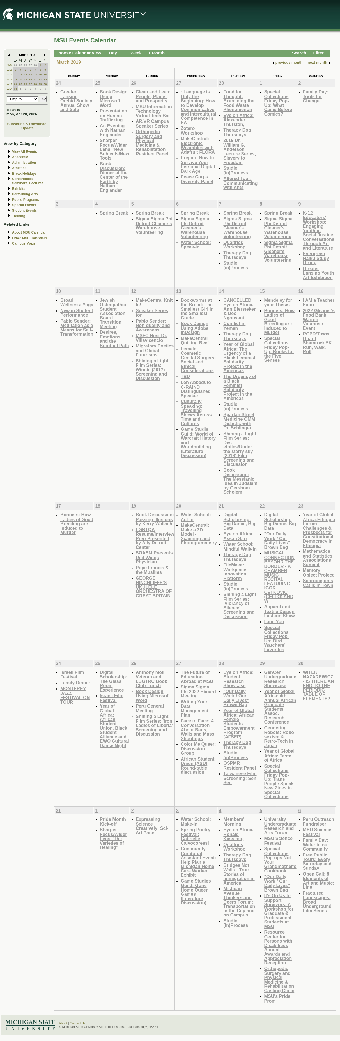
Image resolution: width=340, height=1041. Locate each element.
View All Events (24, 152)
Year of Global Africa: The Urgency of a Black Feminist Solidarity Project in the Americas (239, 357)
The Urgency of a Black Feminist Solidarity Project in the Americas (239, 387)
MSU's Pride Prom (277, 998)
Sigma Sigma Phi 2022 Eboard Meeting (198, 691)
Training (18, 216)
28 (35, 64)
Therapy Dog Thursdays (237, 132)
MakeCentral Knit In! (154, 302)
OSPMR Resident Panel (239, 765)
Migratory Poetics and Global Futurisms (155, 350)
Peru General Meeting (150, 708)
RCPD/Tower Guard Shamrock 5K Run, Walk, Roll (317, 342)
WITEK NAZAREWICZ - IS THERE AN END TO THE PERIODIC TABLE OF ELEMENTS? (318, 685)
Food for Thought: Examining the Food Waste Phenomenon (238, 100)
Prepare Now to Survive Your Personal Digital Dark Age (198, 164)
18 (20, 79)
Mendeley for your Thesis (278, 302)
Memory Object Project (318, 572)
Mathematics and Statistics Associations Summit (317, 558)
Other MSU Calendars (29, 238)
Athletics (19, 168)
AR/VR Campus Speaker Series (152, 123)
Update (27, 128)
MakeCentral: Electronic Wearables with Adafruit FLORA (198, 145)
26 (25, 64)
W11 (9, 74)
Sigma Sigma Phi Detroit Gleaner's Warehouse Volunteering (154, 225)
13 (30, 74)
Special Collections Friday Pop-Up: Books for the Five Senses (279, 349)
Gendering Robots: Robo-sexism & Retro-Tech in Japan (279, 736)
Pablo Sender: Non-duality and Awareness (153, 325)
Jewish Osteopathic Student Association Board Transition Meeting (113, 313)
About (63, 1023)
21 (35, 79)
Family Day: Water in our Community (316, 844)
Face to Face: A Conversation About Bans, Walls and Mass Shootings (197, 729)
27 (30, 64)
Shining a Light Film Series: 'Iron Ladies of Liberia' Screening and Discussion (154, 725)
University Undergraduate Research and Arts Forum (280, 826)
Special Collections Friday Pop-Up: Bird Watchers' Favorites (276, 638)
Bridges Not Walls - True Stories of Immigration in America (238, 874)
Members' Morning (233, 821)
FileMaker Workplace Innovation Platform (234, 571)
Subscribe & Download (27, 124)
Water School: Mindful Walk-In (240, 546)
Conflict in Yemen (234, 326)
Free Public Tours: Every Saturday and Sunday (317, 861)
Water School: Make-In (196, 821)
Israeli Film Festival (72, 675)
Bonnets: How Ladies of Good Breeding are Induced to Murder (279, 321)
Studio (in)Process (235, 170)
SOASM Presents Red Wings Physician (154, 557)
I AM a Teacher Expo (318, 302)
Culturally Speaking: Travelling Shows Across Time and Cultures (196, 412)
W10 (9, 69)
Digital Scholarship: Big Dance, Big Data (239, 521)
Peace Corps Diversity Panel (197, 179)
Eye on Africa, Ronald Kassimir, (238, 834)
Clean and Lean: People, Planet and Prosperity (153, 96)
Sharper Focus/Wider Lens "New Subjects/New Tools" (114, 149)
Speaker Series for (152, 313)
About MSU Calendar (29, 232)
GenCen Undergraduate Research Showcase (280, 679)
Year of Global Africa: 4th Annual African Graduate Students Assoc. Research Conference (280, 707)
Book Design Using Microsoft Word (114, 98)
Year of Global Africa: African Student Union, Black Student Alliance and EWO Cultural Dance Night (114, 725)
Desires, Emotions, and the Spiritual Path (114, 339)
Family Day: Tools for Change (315, 96)
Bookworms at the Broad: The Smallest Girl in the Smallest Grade (197, 309)
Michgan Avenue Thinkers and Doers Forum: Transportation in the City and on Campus (239, 901)
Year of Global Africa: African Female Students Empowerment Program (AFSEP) (238, 723)
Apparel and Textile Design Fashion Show (279, 611)
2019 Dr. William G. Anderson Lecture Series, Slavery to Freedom (239, 151)
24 (15, 64)
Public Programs (25, 200)
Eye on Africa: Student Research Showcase (238, 679)
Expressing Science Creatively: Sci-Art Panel (152, 826)
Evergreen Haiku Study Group (316, 258)
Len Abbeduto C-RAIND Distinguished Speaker (196, 389)
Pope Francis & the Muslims (152, 570)
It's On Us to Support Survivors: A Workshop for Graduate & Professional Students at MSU (278, 911)
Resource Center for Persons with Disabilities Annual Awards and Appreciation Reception (278, 947)
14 (35, 74)
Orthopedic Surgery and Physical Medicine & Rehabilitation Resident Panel (152, 142)
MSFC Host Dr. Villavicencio (151, 338)
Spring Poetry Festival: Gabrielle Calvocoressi (195, 836)
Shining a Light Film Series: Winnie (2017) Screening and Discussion (152, 369)
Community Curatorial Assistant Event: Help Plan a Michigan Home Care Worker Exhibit (198, 862)
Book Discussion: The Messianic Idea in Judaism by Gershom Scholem (240, 481)
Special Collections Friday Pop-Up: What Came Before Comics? (278, 102)
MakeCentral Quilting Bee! (195, 341)
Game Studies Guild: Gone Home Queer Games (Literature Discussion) (196, 892)
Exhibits (18, 189)
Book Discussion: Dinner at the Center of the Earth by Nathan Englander (114, 177)
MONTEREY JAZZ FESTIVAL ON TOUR (75, 695)
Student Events (24, 211)
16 (45, 74)
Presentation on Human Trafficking (113, 115)
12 (25, 74)
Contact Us (78, 1023)
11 (20, 74)
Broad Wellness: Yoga (76, 302)
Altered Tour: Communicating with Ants (240, 183)
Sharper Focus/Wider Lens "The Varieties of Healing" (113, 838)
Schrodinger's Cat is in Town (318, 583)
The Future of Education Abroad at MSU (197, 677)
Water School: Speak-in (196, 245)
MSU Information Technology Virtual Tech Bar (154, 111)
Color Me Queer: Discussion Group (198, 748)
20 (30, 79)
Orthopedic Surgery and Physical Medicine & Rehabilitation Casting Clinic (279, 979)
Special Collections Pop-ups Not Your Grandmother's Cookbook (280, 859)
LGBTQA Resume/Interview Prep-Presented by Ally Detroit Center (155, 538)
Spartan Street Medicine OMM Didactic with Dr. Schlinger (239, 421)
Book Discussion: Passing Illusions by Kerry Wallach (155, 519)
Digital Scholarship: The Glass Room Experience (113, 681)
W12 (9, 79)
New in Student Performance (76, 313)
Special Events (24, 205)
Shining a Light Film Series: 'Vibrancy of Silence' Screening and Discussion (239, 605)
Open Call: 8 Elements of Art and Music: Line (318, 880)
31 (15, 88)
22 (40, 79)
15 (40, 74)
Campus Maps (23, 243)
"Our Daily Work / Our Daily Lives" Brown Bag (277, 540)
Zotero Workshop (192, 130)
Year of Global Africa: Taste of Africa (279, 755)
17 (15, 79)
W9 (10, 64)
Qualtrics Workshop (234, 245)
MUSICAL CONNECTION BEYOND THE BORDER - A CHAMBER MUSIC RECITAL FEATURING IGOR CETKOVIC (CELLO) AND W (279, 577)
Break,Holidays (24, 174)
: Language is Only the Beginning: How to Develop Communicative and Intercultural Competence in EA (198, 107)
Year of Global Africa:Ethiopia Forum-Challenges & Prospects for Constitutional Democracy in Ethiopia (319, 530)
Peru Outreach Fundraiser (318, 821)
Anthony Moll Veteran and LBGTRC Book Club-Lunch (151, 679)
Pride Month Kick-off (113, 821)
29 (40, 84)
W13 (9, 84)
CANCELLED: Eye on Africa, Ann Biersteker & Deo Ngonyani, (239, 309)
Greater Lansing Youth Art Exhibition (318, 273)
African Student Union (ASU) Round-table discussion (197, 765)
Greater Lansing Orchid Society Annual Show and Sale (76, 100)
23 (45, 79)
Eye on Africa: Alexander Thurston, (238, 120)
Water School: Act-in (196, 517)
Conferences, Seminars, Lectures (27, 181)
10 (15, 74)
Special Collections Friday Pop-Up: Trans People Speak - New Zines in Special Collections (280, 781)
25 (20, 64)
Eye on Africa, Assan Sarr (238, 536)
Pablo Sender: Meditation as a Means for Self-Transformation (76, 327)
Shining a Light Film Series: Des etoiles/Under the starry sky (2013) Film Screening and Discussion (239, 449)
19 (25, 79)
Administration (24, 163)
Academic (20, 157)
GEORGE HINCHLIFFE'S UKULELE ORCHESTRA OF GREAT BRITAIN (154, 586)
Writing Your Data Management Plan (194, 708)
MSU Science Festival (278, 841)
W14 (9, 88)
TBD (185, 376)
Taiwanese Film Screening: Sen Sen (239, 778)
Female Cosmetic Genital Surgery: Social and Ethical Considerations (198, 359)
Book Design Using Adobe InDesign (194, 328)
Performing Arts (25, 194)
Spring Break (114, 212)
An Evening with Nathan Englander (113, 130)
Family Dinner (75, 682)
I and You (274, 621)
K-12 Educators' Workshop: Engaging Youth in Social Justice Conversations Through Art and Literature (318, 230)
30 (45, 84)
